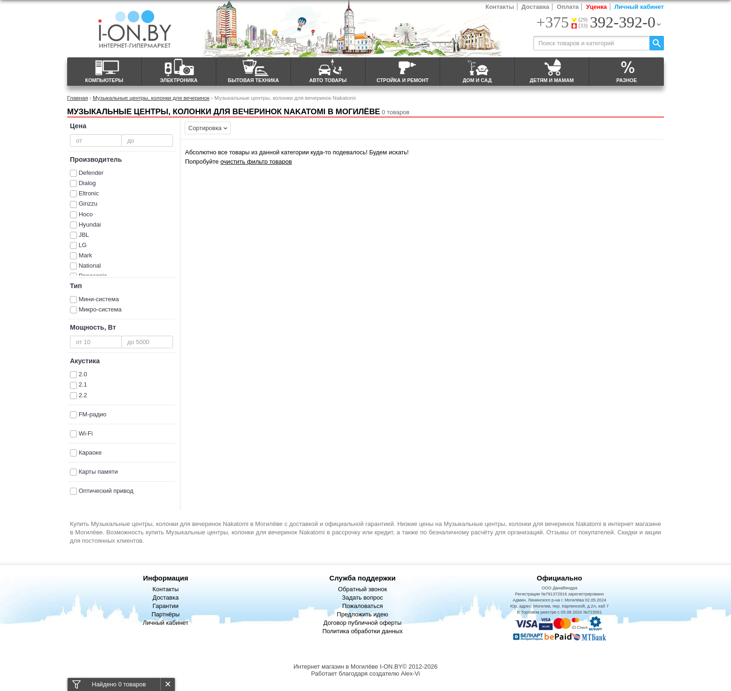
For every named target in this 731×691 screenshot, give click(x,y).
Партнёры (165, 614)
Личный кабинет (639, 6)
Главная (77, 98)
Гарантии (165, 605)
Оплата (568, 6)
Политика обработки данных (362, 631)
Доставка (536, 6)
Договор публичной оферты (363, 622)
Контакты (499, 6)
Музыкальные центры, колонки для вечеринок (151, 98)
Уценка (596, 6)
